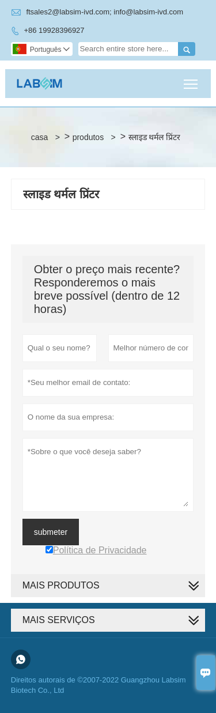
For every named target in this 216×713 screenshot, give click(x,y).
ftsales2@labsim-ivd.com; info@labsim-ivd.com (104, 11)
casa (39, 137)
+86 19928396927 (54, 30)
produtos (88, 137)
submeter (50, 532)
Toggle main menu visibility (191, 80)
